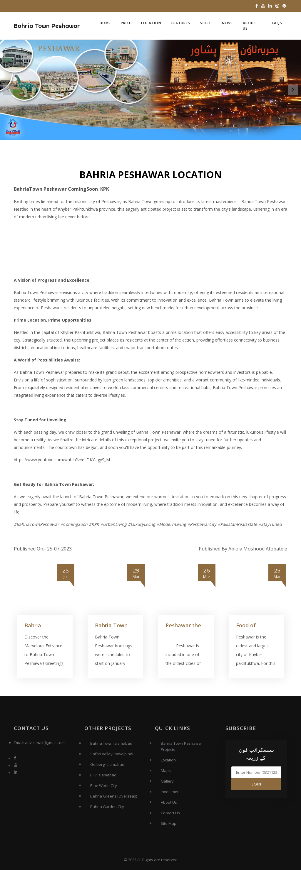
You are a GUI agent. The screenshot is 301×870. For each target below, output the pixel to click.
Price (126, 23)
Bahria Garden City (107, 806)
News (227, 23)
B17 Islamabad (103, 775)
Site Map (168, 823)
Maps (166, 770)
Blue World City (103, 785)
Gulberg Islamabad (107, 764)
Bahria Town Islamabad (111, 743)
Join (256, 784)
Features (180, 23)
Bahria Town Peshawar (47, 25)
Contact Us (170, 812)
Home (105, 23)
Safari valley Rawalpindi (111, 753)
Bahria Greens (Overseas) (113, 796)
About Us (249, 26)
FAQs (277, 23)
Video (206, 23)
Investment (171, 791)
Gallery (167, 781)
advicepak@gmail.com (45, 742)
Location (151, 23)
